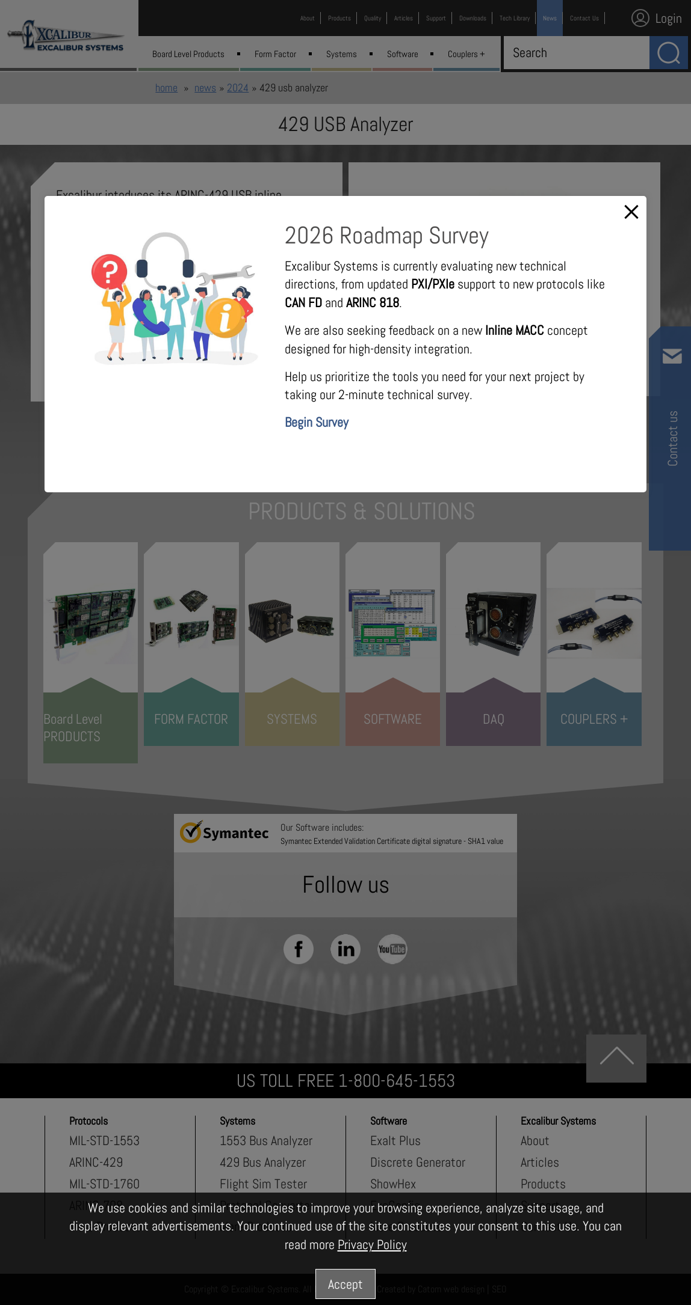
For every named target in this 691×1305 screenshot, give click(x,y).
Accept (345, 1284)
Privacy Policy (372, 1244)
